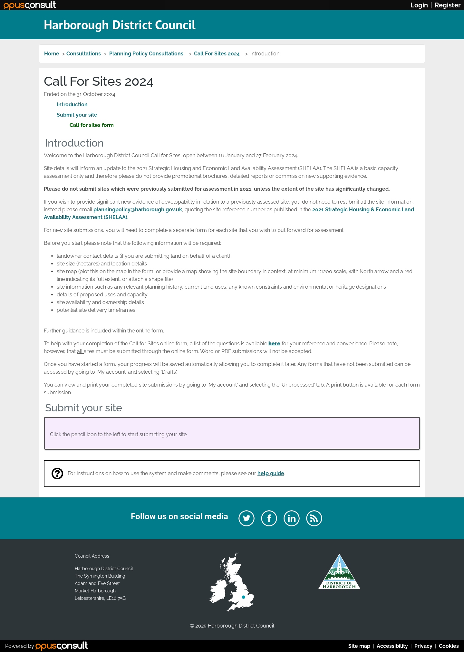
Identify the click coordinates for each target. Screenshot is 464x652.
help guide (270, 473)
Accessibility (392, 646)
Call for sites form (92, 125)
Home (51, 54)
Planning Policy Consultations (147, 54)
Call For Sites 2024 (217, 54)
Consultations (83, 54)
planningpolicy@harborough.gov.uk (137, 209)
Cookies (449, 646)
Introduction (72, 104)
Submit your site (77, 115)
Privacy (423, 646)
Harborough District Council (120, 24)
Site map (359, 646)
